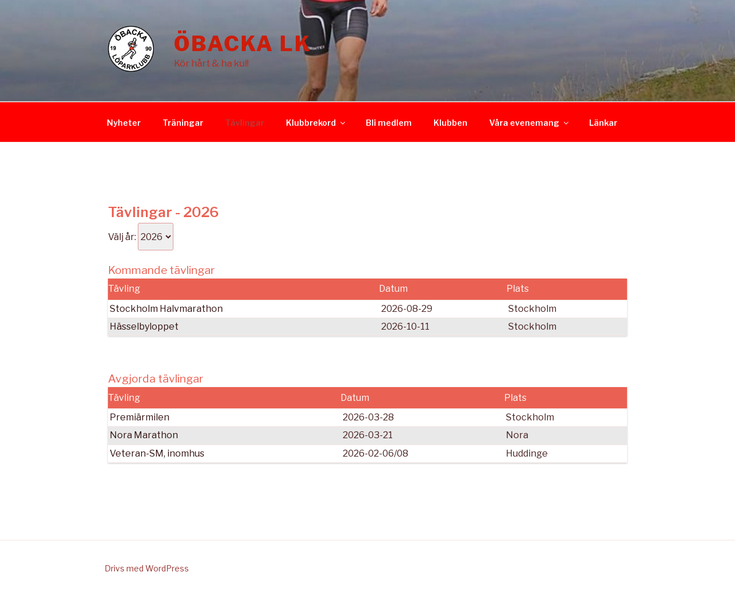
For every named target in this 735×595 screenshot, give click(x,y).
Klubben (450, 123)
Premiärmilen (139, 417)
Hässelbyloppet (144, 326)
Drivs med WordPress (147, 568)
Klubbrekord (316, 123)
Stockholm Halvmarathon (166, 308)
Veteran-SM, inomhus (157, 453)
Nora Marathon (144, 435)
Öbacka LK (243, 43)
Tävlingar (244, 123)
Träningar (183, 123)
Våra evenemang (529, 123)
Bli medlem (389, 123)
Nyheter (124, 123)
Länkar (603, 123)
